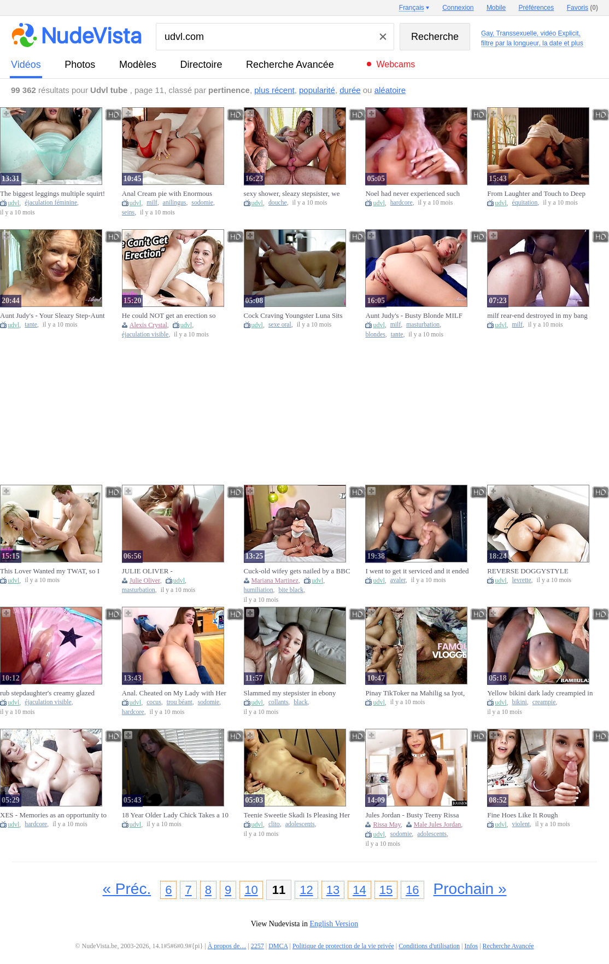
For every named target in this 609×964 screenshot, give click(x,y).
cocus (154, 702)
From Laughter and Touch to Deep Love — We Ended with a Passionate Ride (540, 193)
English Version (333, 924)
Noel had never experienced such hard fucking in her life (412, 193)
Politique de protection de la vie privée (343, 946)
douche (277, 202)
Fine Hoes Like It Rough (522, 815)
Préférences (536, 7)
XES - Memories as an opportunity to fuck (53, 815)
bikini (519, 702)
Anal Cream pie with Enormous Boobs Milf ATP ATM (167, 193)
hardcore (401, 202)
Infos (471, 946)
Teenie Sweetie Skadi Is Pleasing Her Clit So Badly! (297, 815)
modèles (137, 64)
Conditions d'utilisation (429, 946)
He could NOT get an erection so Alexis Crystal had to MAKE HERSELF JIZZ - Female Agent (169, 315)
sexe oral (279, 324)
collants (278, 702)
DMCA (278, 946)
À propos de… (227, 946)
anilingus (174, 202)
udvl (13, 203)
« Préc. (127, 888)
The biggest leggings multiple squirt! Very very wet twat (52, 193)
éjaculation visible (145, 334)
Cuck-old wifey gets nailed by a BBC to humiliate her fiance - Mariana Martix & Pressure (297, 571)
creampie (544, 702)
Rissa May (386, 824)
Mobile (496, 7)
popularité (317, 90)
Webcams (395, 64)
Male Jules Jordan (437, 824)
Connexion (457, 7)
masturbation (423, 324)
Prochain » (470, 888)
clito (274, 824)
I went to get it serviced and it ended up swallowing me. (417, 571)
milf (152, 202)
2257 (257, 946)
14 (359, 890)
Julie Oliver (145, 580)
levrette (521, 580)
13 (332, 890)
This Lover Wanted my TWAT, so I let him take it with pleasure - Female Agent (53, 571)
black (300, 702)
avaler (398, 580)
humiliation (258, 590)
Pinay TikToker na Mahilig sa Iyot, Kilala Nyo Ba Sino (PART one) (415, 693)
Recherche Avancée (290, 64)
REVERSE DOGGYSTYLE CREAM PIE (527, 571)
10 (250, 890)
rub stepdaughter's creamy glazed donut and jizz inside (47, 693)
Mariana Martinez (274, 580)
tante (31, 324)
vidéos (26, 64)
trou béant (179, 702)
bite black (290, 590)
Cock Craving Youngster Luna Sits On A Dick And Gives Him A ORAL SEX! (296, 315)
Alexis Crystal (148, 325)
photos (80, 64)
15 (386, 890)
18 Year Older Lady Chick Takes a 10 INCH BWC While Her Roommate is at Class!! (175, 815)
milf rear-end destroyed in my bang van (537, 315)
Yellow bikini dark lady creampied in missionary (540, 693)
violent (521, 824)
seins (128, 212)
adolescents (300, 824)
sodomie (202, 202)
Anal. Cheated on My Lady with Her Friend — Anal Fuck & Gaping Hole (174, 693)
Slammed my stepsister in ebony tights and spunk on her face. (290, 693)
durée (349, 90)
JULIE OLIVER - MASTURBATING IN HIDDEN (169, 571)
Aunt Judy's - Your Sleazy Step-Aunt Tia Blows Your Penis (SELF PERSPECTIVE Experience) (52, 315)
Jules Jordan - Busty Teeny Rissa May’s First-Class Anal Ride (412, 815)
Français (411, 7)
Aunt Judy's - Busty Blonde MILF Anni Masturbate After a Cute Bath (415, 315)
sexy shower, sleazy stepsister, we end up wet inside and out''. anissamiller (292, 193)
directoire (201, 64)
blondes (375, 334)
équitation (525, 202)
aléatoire (390, 90)
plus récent (274, 90)
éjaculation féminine (51, 202)
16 (412, 890)
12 (306, 890)
